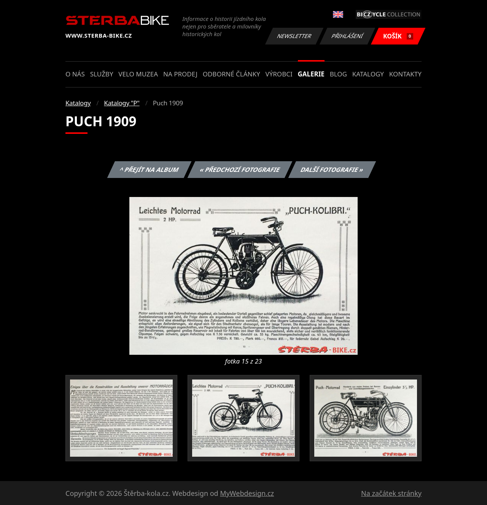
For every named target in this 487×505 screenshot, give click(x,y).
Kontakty (405, 74)
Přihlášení (347, 36)
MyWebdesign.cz (247, 493)
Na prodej (180, 74)
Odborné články (231, 74)
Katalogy (368, 74)
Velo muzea (138, 74)
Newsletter (294, 36)
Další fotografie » (332, 169)
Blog (338, 74)
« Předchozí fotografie (240, 169)
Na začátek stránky (391, 493)
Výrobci (278, 74)
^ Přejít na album (149, 169)
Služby (101, 74)
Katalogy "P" (121, 102)
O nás (75, 74)
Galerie (311, 74)
